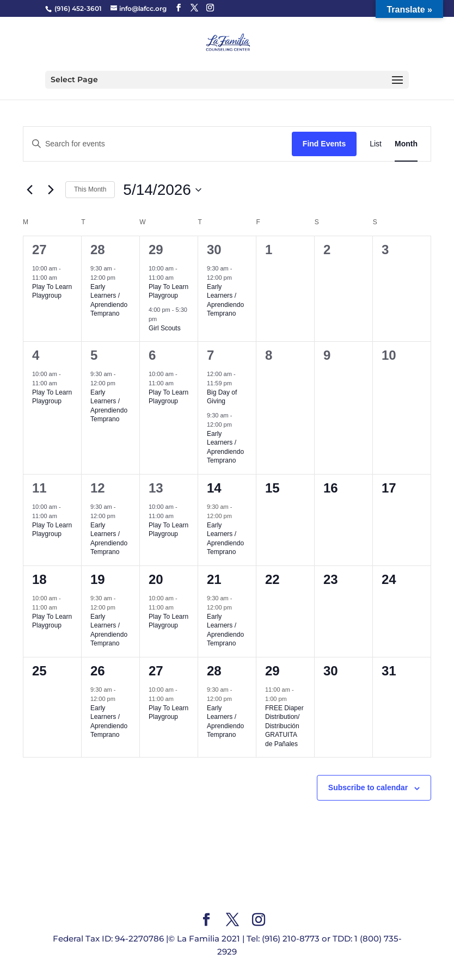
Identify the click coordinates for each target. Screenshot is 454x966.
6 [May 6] (152, 355)
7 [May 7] (210, 355)
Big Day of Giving (222, 397)
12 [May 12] (97, 488)
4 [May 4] (35, 355)
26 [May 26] (97, 670)
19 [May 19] (97, 579)
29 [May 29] (272, 670)
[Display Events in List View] (376, 144)
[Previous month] (29, 189)
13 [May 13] (156, 488)
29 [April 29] (156, 249)
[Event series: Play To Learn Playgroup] (62, 277)
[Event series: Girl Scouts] (162, 319)
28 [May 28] (214, 670)
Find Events (324, 143)
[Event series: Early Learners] (121, 277)
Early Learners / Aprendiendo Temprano (108, 300)
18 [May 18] (39, 579)
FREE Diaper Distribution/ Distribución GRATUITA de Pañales (284, 726)
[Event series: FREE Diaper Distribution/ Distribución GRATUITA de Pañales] (292, 699)
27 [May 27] (156, 670)
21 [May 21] (214, 579)
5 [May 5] (93, 355)
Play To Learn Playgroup (52, 291)
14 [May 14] (214, 488)
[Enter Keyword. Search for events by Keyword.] (157, 144)
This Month (90, 189)
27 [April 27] (39, 249)
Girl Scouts (165, 328)
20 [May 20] (156, 579)
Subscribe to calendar (368, 787)
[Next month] (50, 189)
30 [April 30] (214, 249)
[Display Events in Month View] (406, 144)
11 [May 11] (39, 488)
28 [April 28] (97, 249)
